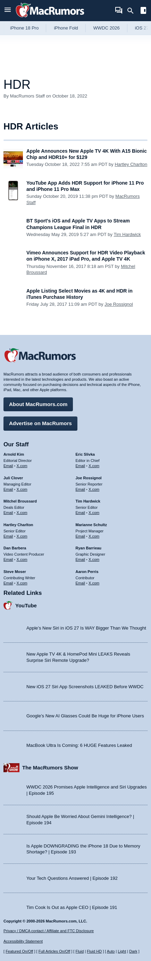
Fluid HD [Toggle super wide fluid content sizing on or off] (94, 951)
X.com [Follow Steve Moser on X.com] (22, 583)
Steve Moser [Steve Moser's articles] (14, 572)
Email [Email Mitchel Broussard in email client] (8, 513)
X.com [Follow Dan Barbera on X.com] (22, 559)
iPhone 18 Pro (24, 28)
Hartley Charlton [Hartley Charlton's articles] (18, 525)
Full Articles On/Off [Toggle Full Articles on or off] (54, 951)
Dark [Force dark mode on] (133, 951)
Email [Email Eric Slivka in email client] (80, 466)
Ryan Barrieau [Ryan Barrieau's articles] (89, 548)
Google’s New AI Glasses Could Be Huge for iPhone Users (85, 715)
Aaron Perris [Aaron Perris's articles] (87, 572)
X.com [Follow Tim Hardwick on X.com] (94, 513)
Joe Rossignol (118, 304)
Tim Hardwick (127, 234)
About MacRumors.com (38, 404)
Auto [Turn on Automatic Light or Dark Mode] (111, 951)
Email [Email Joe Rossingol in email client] (80, 489)
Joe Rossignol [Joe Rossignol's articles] (89, 478)
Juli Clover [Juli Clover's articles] (13, 478)
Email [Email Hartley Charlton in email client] (8, 536)
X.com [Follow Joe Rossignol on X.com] (94, 489)
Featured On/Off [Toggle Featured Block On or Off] (19, 951)
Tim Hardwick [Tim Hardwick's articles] (88, 501)
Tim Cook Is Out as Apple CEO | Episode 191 (71, 907)
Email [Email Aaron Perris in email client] (80, 583)
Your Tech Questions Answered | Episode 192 (72, 878)
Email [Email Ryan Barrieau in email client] (80, 559)
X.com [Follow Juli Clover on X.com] (22, 489)
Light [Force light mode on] (122, 951)
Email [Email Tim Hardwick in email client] (80, 513)
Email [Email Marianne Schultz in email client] (80, 536)
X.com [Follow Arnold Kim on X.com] (22, 466)
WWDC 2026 (106, 28)
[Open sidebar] (143, 11)
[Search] (132, 11)
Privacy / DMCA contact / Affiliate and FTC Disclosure (48, 931)
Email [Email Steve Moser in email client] (8, 583)
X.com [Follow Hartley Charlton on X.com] (22, 536)
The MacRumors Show (50, 767)
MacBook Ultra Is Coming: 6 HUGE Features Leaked (79, 745)
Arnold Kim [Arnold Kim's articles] (13, 454)
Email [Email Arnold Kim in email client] (8, 466)
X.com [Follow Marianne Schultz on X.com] (94, 536)
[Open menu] (7, 10)
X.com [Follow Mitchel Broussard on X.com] (22, 513)
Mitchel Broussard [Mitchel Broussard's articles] (20, 501)
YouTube (26, 605)
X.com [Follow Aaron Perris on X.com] (94, 583)
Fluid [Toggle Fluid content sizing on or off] (79, 951)
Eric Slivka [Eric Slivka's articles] (85, 454)
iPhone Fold (66, 28)
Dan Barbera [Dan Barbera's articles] (14, 548)
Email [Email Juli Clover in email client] (8, 489)
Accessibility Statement (23, 941)
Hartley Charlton (131, 164)
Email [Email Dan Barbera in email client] (8, 559)
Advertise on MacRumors (40, 423)
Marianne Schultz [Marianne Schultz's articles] (91, 525)
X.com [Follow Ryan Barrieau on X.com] (94, 559)
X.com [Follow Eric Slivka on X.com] (94, 466)
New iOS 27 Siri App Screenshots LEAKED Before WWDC (84, 686)
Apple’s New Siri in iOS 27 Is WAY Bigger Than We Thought (86, 628)
